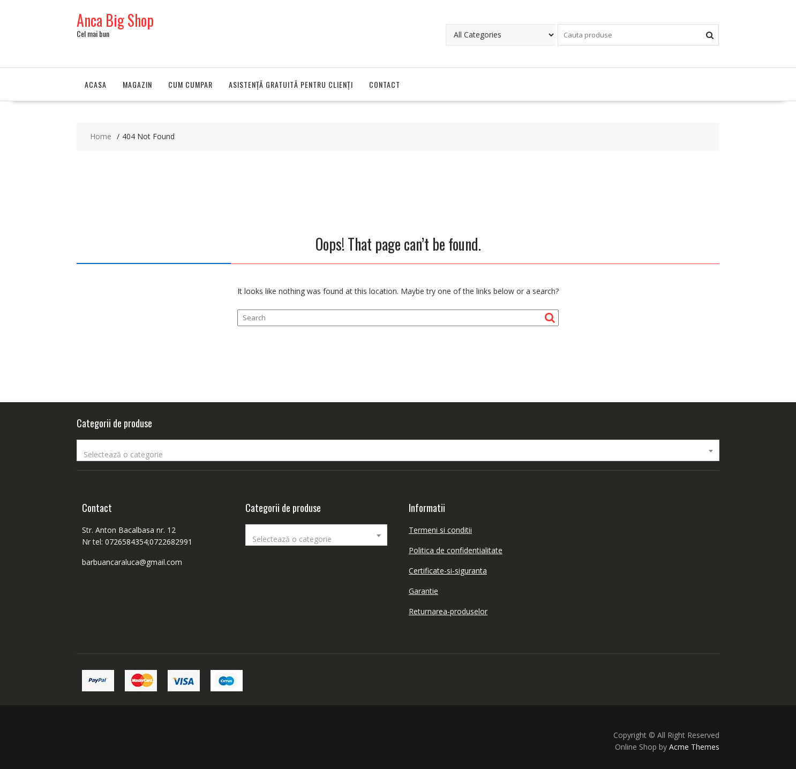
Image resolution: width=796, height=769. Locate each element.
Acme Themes (694, 747)
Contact (384, 84)
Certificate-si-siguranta (448, 571)
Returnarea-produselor (448, 611)
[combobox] (398, 450)
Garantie (423, 591)
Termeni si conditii (440, 530)
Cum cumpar (190, 84)
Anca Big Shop (115, 20)
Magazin (137, 84)
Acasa (96, 84)
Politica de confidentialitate (455, 550)
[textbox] (398, 454)
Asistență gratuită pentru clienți (291, 84)
